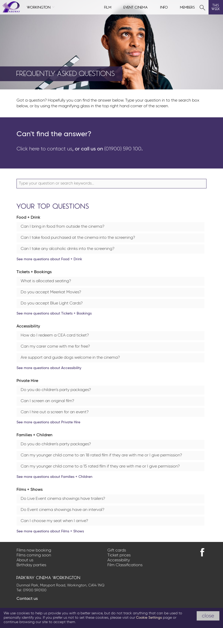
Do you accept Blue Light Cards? (52, 303)
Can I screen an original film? (47, 401)
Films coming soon (34, 555)
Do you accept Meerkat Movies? (51, 292)
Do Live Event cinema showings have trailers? (63, 499)
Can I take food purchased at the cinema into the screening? (78, 238)
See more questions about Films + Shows (50, 531)
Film (108, 7)
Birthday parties (31, 565)
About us (25, 560)
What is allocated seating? (46, 281)
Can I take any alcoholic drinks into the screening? (67, 249)
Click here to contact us (44, 148)
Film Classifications (124, 565)
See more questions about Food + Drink (49, 259)
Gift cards (116, 550)
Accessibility (118, 560)
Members (187, 7)
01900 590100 (34, 590)
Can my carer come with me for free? (55, 346)
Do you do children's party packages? (56, 390)
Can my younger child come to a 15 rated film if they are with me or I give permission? (100, 466)
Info (164, 7)
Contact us (27, 599)
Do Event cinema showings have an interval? (62, 510)
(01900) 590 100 (122, 148)
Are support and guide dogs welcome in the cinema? (70, 358)
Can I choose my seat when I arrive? (54, 521)
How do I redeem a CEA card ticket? (55, 335)
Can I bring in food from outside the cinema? (62, 227)
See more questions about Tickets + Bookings (54, 313)
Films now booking (34, 550)
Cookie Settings (149, 617)
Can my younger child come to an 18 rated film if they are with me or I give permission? (101, 455)
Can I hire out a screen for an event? (55, 412)
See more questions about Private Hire (48, 422)
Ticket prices (119, 555)
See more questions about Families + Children (54, 477)
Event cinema (136, 7)
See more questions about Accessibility (49, 368)
